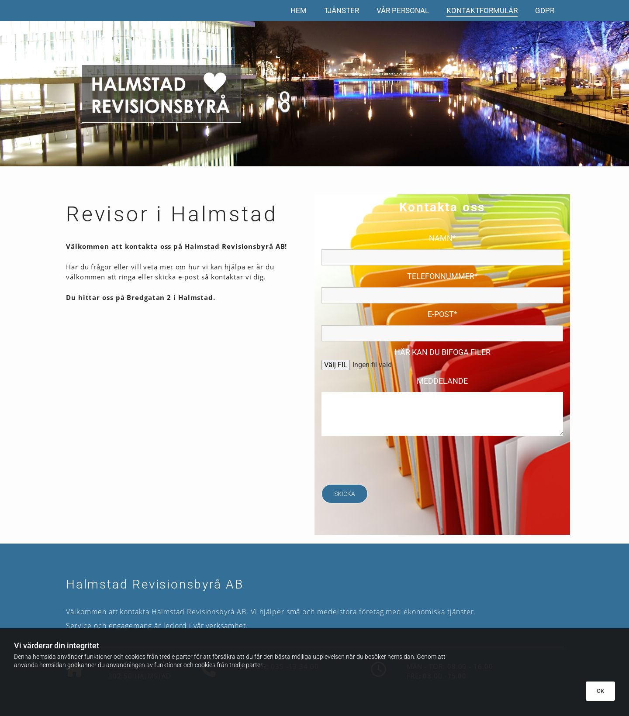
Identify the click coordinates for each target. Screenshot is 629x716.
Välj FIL (335, 365)
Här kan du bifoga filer (442, 352)
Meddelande (442, 381)
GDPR (544, 10)
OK (600, 691)
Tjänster (341, 10)
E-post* (442, 314)
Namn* (442, 238)
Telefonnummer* (442, 276)
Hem (298, 10)
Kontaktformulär (482, 10)
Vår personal (403, 10)
